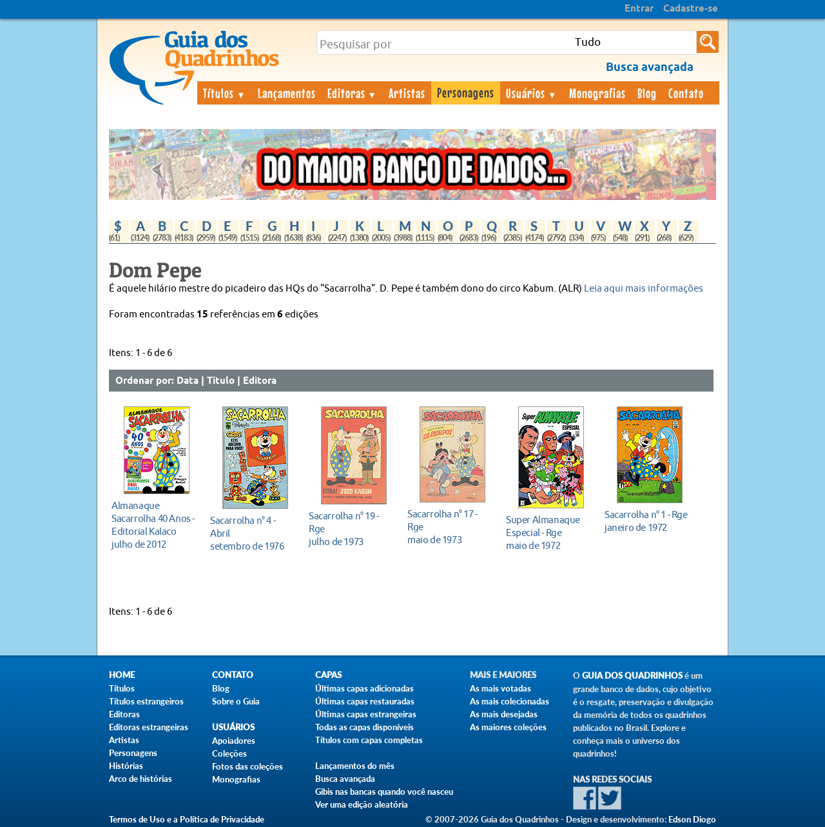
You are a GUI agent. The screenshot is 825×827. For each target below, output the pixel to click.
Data (188, 381)
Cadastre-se (690, 9)
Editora (260, 381)
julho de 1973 (350, 529)
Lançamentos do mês (354, 766)
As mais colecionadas (509, 701)
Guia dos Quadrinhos (632, 676)
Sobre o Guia (236, 701)
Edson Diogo (692, 819)
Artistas (407, 93)
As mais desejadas (504, 714)
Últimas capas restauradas (364, 701)
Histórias (126, 766)
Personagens (465, 92)
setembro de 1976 (251, 533)
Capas (328, 675)
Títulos (224, 93)
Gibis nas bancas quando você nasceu (384, 791)
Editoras (352, 93)
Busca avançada (345, 778)
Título (221, 381)
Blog (647, 93)
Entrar (639, 9)
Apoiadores (233, 740)
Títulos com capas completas (369, 740)
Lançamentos (287, 93)
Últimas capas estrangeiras (365, 714)
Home (122, 675)
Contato (686, 93)
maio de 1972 (547, 532)
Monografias (597, 93)
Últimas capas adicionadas (364, 688)
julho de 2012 (153, 524)
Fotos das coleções (247, 766)
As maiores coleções (508, 727)
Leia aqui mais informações (643, 289)
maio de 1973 (448, 527)
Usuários (532, 93)
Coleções (229, 753)
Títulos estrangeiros (146, 701)
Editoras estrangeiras (148, 727)
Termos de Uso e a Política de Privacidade (186, 819)
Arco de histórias (140, 778)
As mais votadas (500, 688)
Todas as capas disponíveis (364, 727)
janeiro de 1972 (646, 520)
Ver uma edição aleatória (361, 804)
